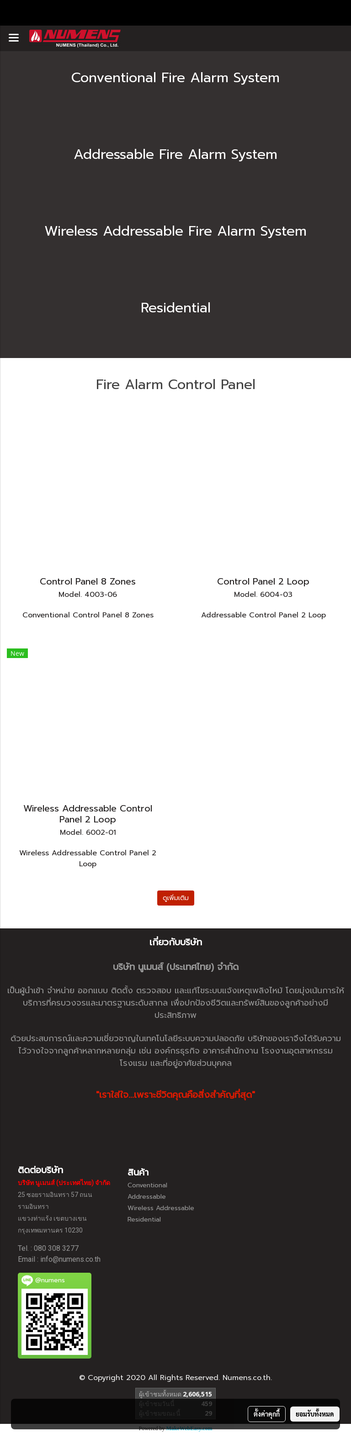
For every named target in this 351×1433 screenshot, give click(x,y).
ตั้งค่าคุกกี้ (267, 1414)
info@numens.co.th (70, 1259)
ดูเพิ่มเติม (176, 898)
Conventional (147, 1185)
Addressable (147, 1196)
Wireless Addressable (161, 1208)
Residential (144, 1219)
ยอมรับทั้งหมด (315, 1414)
